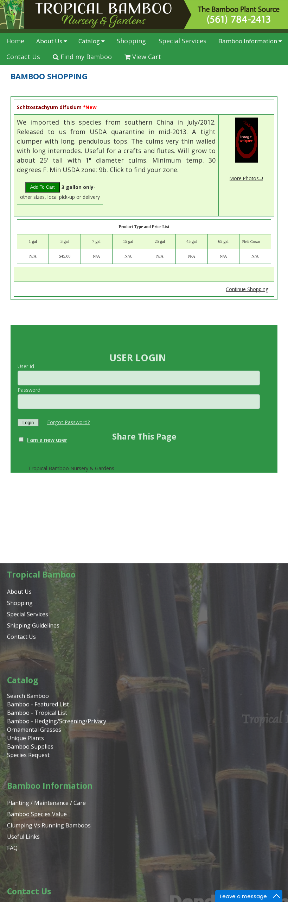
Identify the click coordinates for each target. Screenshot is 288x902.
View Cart (142, 56)
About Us (51, 41)
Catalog (91, 41)
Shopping (131, 41)
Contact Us (23, 56)
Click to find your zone (143, 169)
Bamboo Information (250, 41)
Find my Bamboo (82, 56)
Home (15, 41)
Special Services (182, 41)
